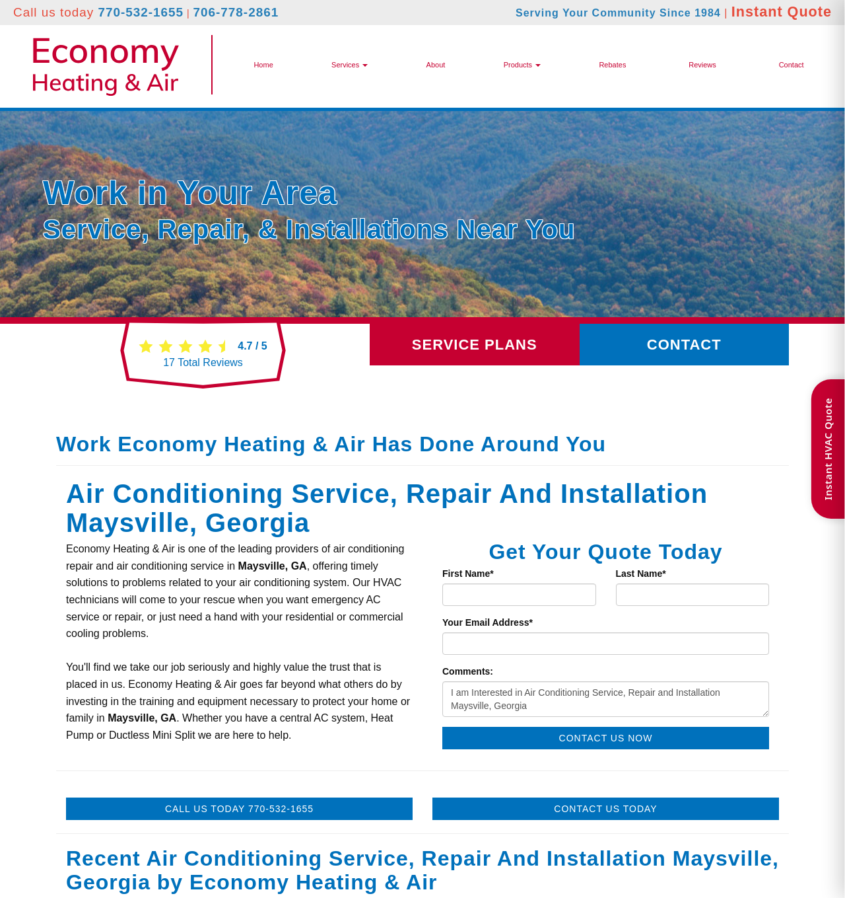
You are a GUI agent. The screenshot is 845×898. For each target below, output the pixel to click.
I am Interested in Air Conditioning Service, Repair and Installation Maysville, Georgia (605, 699)
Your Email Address (487, 622)
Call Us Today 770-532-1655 (239, 809)
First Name (468, 573)
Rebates (612, 65)
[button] (522, 64)
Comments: (467, 671)
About (436, 65)
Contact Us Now (606, 738)
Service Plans (474, 344)
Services (349, 65)
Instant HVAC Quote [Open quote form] (827, 449)
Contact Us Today (605, 809)
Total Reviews (203, 362)
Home (263, 65)
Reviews (702, 65)
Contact (791, 65)
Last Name (641, 573)
